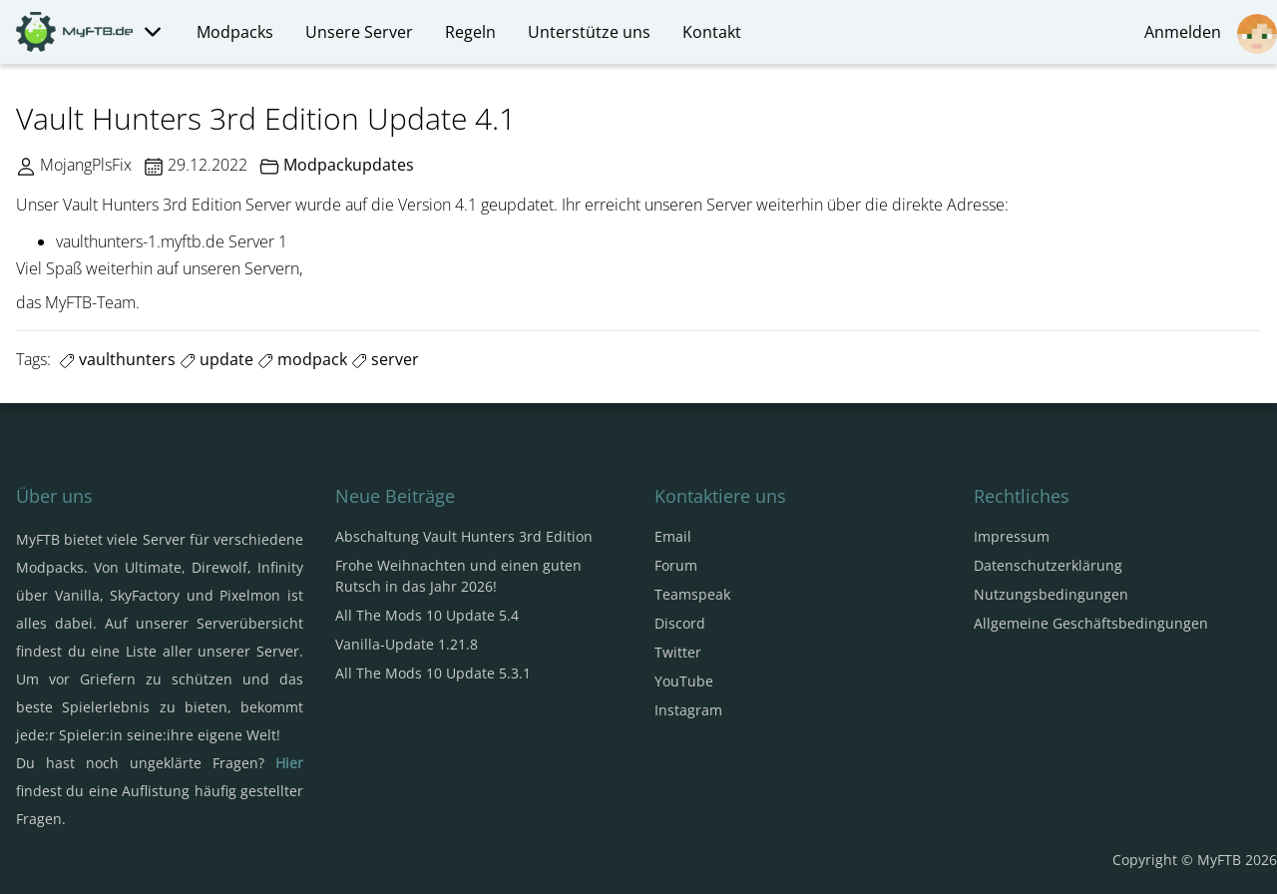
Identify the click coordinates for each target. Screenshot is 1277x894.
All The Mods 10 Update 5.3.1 (433, 673)
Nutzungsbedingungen (1051, 594)
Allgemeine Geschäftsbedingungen (1091, 623)
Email (672, 536)
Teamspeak (692, 594)
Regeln (470, 32)
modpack (302, 359)
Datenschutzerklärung (1048, 565)
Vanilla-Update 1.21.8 (406, 644)
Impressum (1012, 536)
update (216, 359)
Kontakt (711, 32)
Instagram (688, 709)
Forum (675, 565)
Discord (679, 623)
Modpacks (235, 32)
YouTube (683, 680)
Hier (289, 762)
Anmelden (1210, 34)
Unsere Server (359, 32)
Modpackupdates (348, 165)
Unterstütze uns (589, 32)
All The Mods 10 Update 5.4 (427, 615)
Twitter (677, 652)
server (385, 359)
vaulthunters (117, 359)
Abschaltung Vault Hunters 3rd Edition (464, 536)
